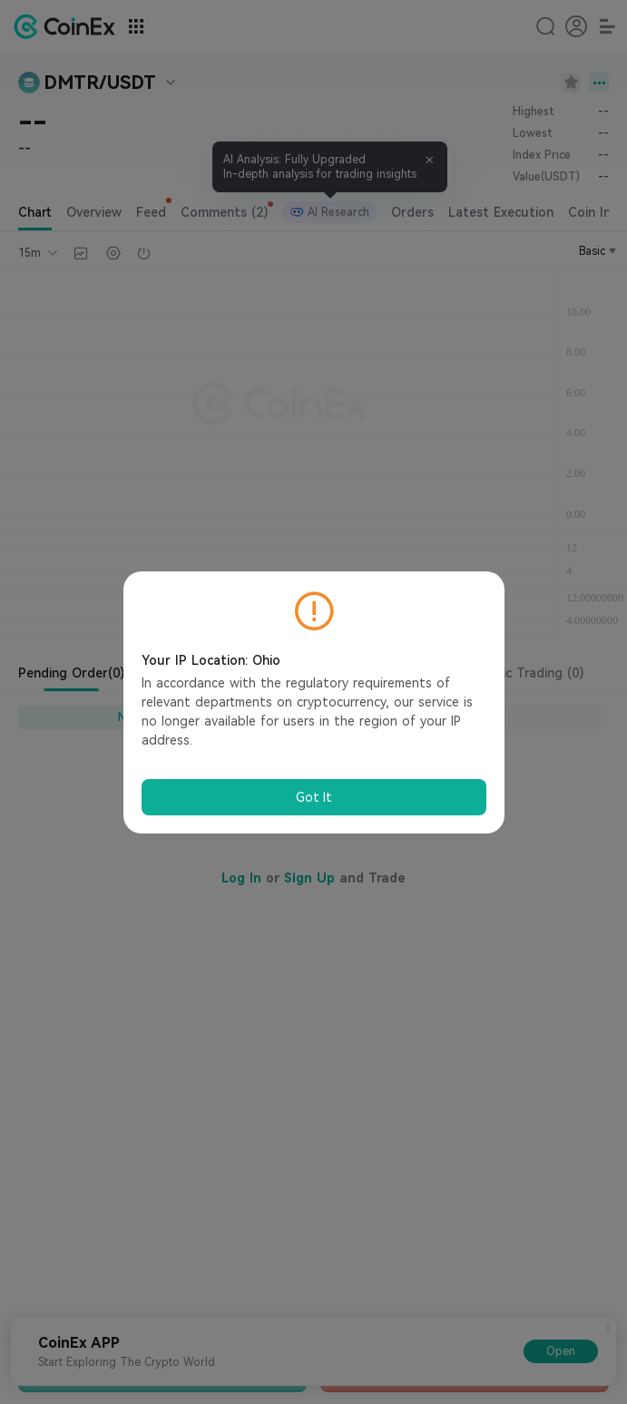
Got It (314, 797)
